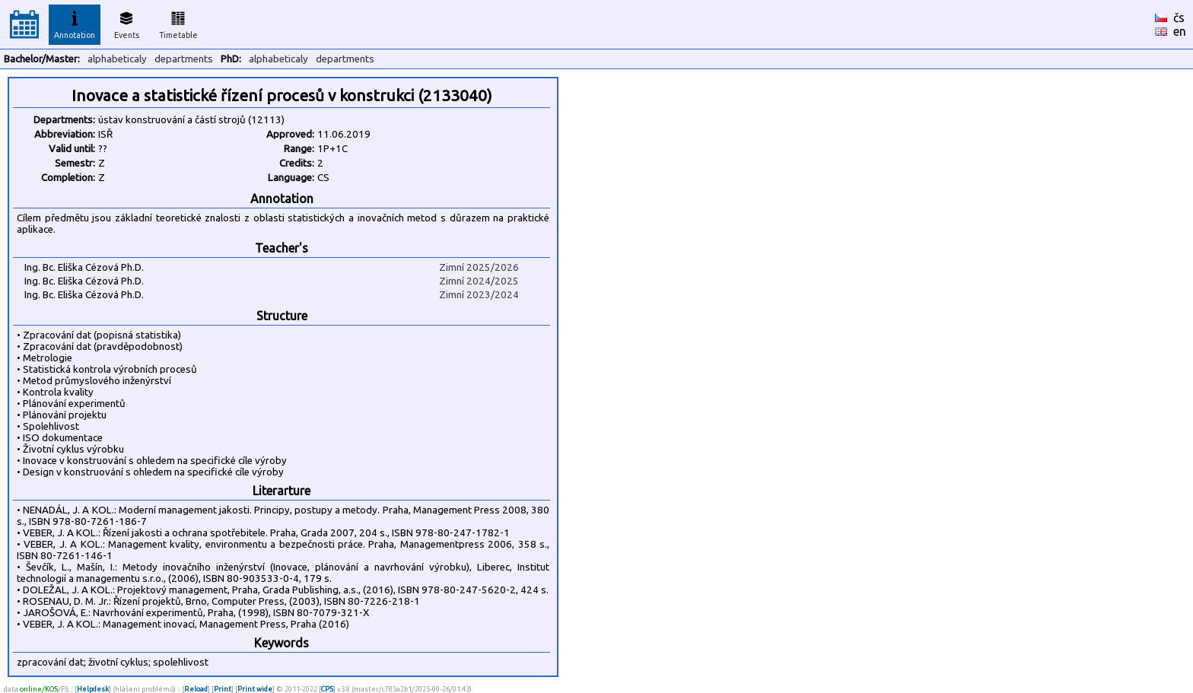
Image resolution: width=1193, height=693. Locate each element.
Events (126, 23)
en (1179, 31)
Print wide (254, 689)
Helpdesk (93, 689)
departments (183, 59)
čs (1179, 17)
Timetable (178, 23)
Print (222, 689)
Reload (196, 689)
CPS (327, 689)
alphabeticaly (117, 59)
